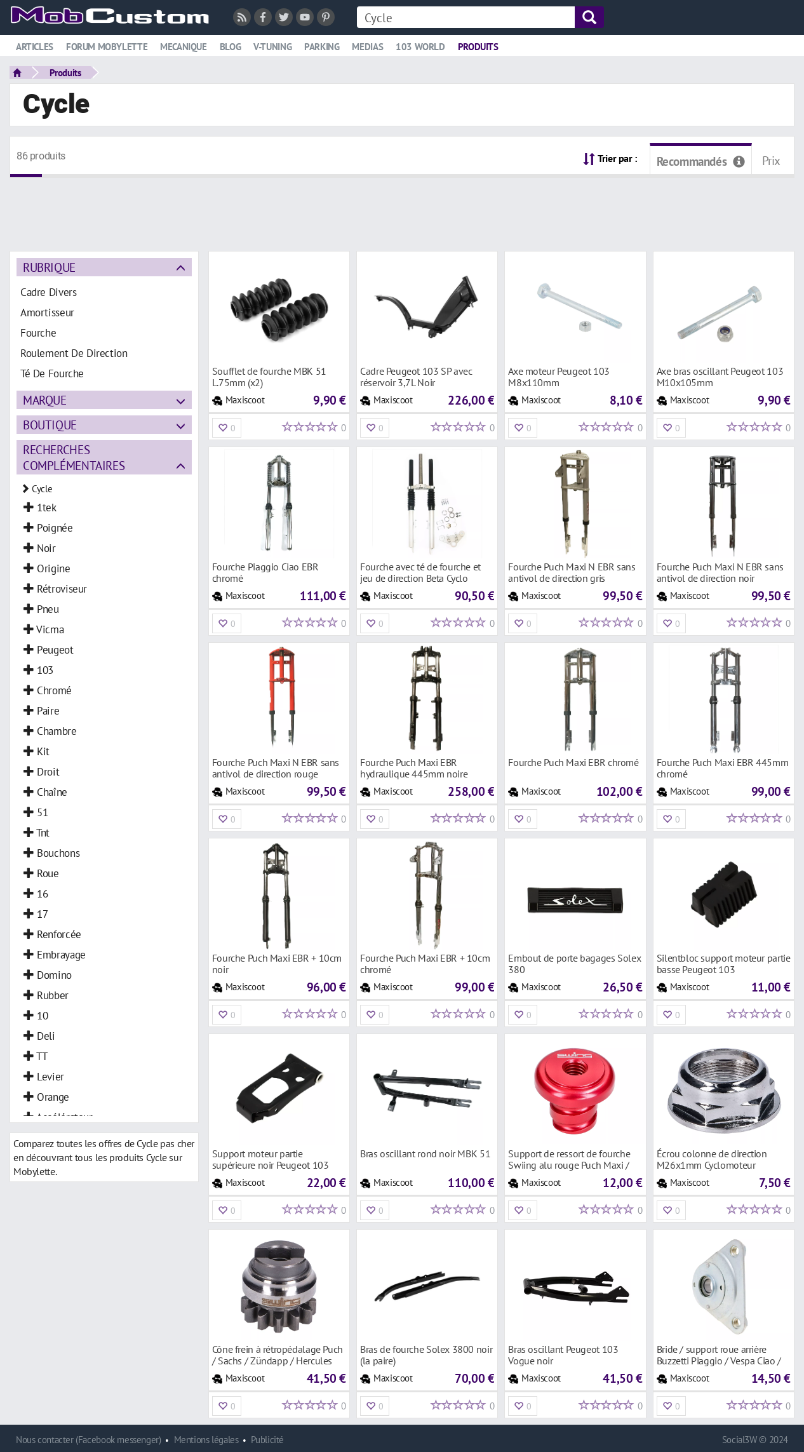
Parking (321, 46)
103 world (420, 46)
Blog (230, 46)
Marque (45, 400)
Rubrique (49, 267)
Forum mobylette (106, 46)
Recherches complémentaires (73, 457)
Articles (34, 46)
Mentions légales (206, 1439)
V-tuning (272, 46)
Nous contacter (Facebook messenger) (88, 1439)
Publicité (267, 1439)
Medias (367, 46)
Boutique (50, 425)
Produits (478, 46)
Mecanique (183, 46)
